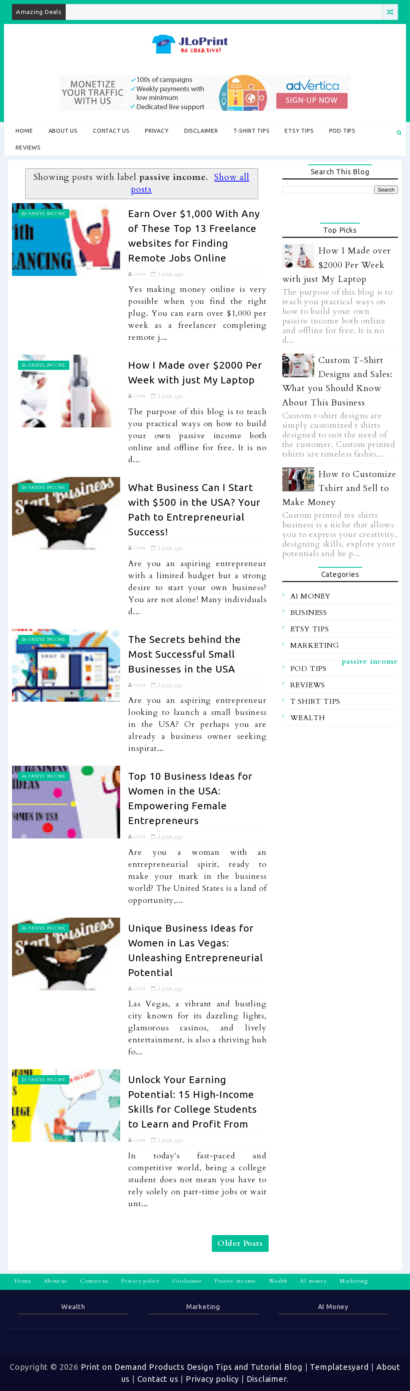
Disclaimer (201, 131)
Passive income (235, 1281)
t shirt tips (315, 701)
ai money (310, 596)
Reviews (28, 147)
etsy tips (309, 629)
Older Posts (240, 1243)
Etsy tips (299, 131)
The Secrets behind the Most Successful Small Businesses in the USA (184, 654)
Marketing (354, 1281)
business (308, 613)
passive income (46, 214)
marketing (314, 646)
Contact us (111, 131)
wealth (307, 718)
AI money (313, 1281)
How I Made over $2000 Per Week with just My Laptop (336, 265)
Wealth (278, 1281)
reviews (308, 685)
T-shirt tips (251, 131)
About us (63, 131)
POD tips (342, 131)
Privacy (157, 131)
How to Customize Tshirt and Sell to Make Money (339, 488)
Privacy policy (140, 1281)
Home (24, 131)
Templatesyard (339, 1366)
